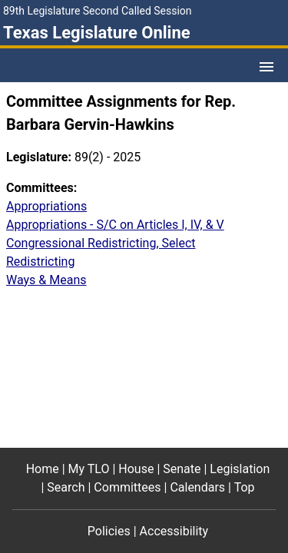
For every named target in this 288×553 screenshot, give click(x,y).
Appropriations (46, 206)
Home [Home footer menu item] (42, 469)
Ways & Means (46, 280)
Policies (109, 531)
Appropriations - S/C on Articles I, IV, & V (115, 224)
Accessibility (174, 531)
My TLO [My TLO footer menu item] (89, 469)
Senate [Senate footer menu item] (181, 469)
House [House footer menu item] (136, 469)
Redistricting (40, 261)
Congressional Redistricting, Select (101, 243)
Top (244, 487)
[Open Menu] (266, 66)
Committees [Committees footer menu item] (127, 487)
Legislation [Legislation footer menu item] (240, 469)
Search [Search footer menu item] (65, 487)
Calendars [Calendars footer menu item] (197, 487)
